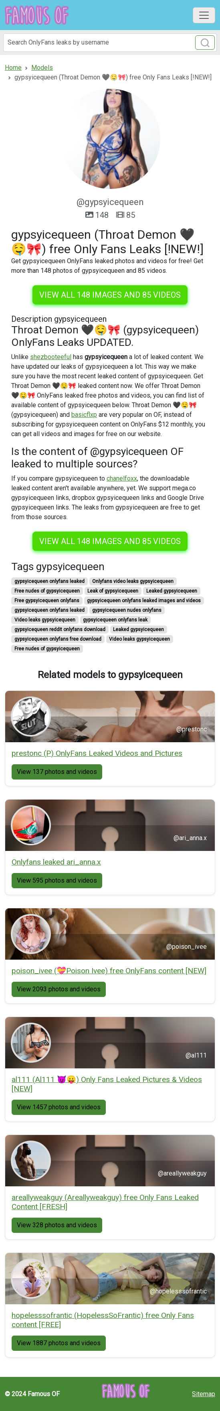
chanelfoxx (122, 478)
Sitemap (203, 1394)
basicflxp (84, 414)
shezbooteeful (50, 357)
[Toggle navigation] (204, 15)
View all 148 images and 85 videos (110, 295)
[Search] (110, 42)
